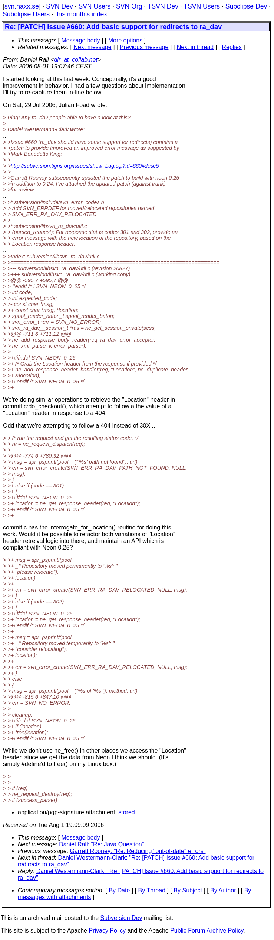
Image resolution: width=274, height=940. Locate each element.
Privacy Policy (107, 930)
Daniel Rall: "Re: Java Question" (101, 844)
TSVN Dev (163, 6)
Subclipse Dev (246, 6)
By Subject (188, 890)
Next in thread (195, 47)
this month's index (81, 14)
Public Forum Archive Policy (206, 930)
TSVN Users (202, 6)
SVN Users (94, 6)
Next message (92, 47)
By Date (119, 890)
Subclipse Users (26, 14)
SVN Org (129, 6)
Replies (232, 47)
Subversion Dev (121, 918)
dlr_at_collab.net (75, 60)
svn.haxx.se (21, 6)
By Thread (152, 890)
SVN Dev (59, 6)
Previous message (144, 47)
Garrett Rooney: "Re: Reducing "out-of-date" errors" (138, 851)
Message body (80, 40)
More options (125, 40)
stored (126, 812)
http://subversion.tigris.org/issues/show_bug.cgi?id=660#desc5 (85, 166)
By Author (223, 890)
